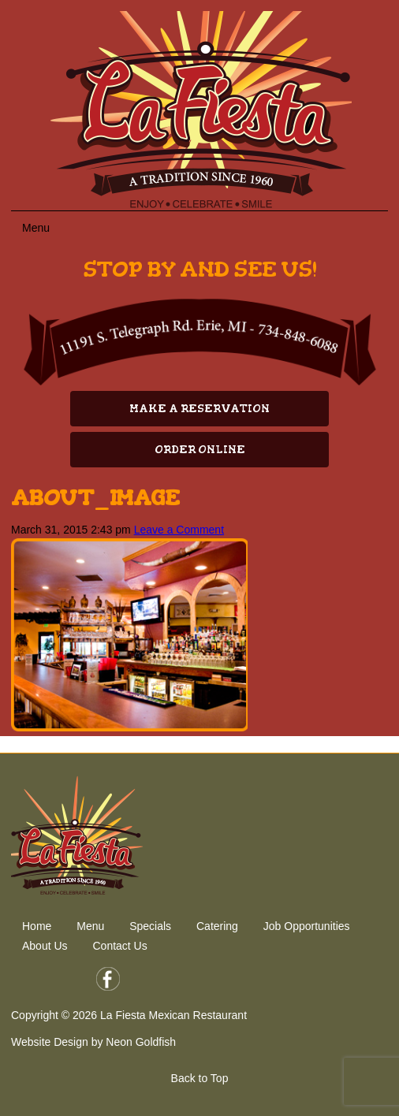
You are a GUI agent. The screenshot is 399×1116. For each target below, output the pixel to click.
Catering (217, 926)
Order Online (200, 449)
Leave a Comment (179, 529)
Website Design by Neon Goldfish (93, 1042)
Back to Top (200, 1078)
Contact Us (119, 945)
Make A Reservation (199, 408)
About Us (45, 945)
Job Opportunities (306, 926)
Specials (150, 926)
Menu (90, 926)
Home (36, 926)
